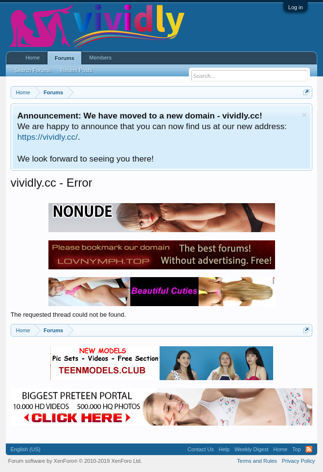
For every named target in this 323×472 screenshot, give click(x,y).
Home (33, 57)
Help (224, 449)
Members (100, 57)
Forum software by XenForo (75, 461)
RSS (309, 449)
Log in (295, 7)
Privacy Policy (298, 461)
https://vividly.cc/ (47, 137)
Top (296, 449)
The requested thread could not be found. (68, 314)
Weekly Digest (251, 449)
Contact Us (200, 449)
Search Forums (33, 70)
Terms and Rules (257, 461)
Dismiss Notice (304, 114)
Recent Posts (76, 70)
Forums (64, 58)
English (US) (26, 449)
